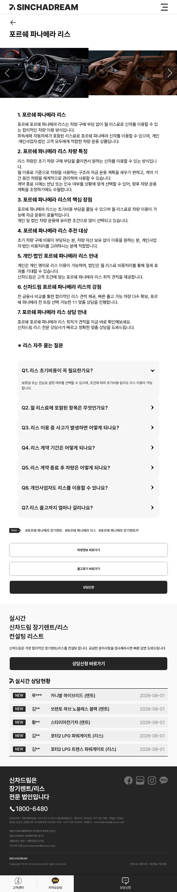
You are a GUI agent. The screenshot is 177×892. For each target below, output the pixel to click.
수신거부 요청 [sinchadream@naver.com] (32, 845)
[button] (88, 370)
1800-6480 (32, 809)
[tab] (88, 370)
